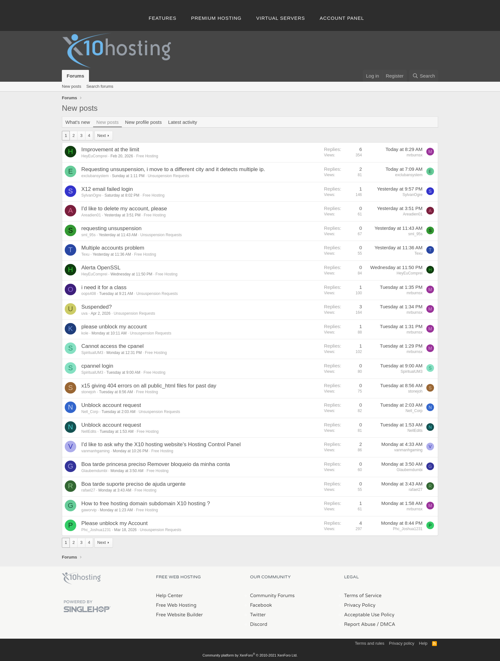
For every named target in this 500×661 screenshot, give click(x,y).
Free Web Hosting (176, 605)
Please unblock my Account (114, 523)
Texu (85, 254)
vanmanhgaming (95, 451)
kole (84, 333)
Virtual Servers (280, 18)
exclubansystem (95, 176)
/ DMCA (386, 624)
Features (162, 18)
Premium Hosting (216, 18)
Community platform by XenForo (250, 655)
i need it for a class (104, 287)
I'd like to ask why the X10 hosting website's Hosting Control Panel (161, 444)
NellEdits (88, 431)
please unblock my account (114, 327)
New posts (71, 86)
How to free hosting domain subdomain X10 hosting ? (145, 503)
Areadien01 (91, 215)
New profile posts (143, 122)
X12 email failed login (107, 189)
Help (423, 643)
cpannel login (97, 366)
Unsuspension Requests (168, 176)
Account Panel (342, 18)
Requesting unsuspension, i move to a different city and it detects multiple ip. (173, 169)
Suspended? (96, 307)
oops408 (88, 293)
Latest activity (182, 122)
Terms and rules (369, 643)
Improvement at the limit (110, 149)
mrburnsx (415, 155)
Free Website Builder (179, 615)
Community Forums (272, 595)
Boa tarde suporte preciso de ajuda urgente (133, 484)
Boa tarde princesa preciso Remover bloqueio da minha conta (155, 464)
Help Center (169, 595)
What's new (77, 122)
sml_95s (88, 235)
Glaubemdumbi (94, 471)
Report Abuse (360, 624)
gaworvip (89, 510)
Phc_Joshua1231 (96, 530)
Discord (258, 624)
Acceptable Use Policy (369, 615)
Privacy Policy (359, 605)
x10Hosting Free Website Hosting (81, 578)
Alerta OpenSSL (101, 268)
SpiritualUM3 (92, 352)
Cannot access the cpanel (112, 346)
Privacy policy (401, 643)
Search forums (100, 86)
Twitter (258, 615)
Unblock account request (111, 405)
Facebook (261, 605)
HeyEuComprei (94, 156)
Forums (75, 76)
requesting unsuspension (111, 228)
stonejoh (88, 392)
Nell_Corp (89, 411)
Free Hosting (147, 156)
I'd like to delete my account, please (124, 209)
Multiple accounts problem (112, 248)
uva (84, 313)
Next (101, 135)
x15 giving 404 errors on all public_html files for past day (148, 386)
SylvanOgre (91, 195)
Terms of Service (363, 595)
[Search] (423, 76)
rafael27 (88, 490)
